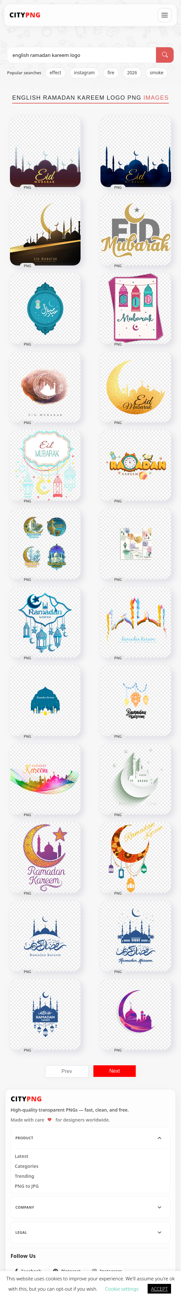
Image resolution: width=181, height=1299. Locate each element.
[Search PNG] (81, 55)
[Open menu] (165, 15)
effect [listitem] (55, 73)
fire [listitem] (111, 73)
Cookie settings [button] (121, 1288)
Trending (24, 1176)
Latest (21, 1156)
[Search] (165, 55)
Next (114, 1071)
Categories (27, 1166)
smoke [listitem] (156, 73)
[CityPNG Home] (25, 15)
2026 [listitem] (132, 73)
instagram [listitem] (84, 73)
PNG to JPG (27, 1186)
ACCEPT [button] (159, 1288)
